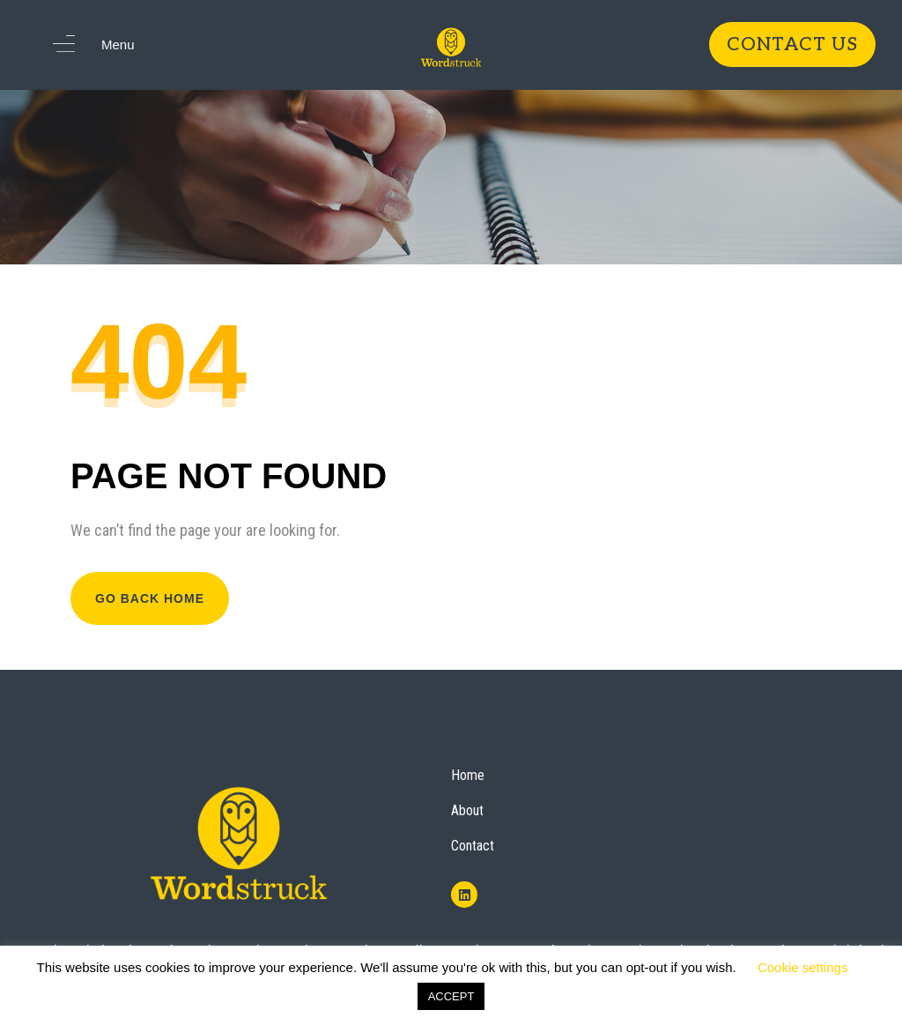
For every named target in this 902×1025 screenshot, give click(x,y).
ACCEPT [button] (451, 996)
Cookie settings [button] (803, 967)
